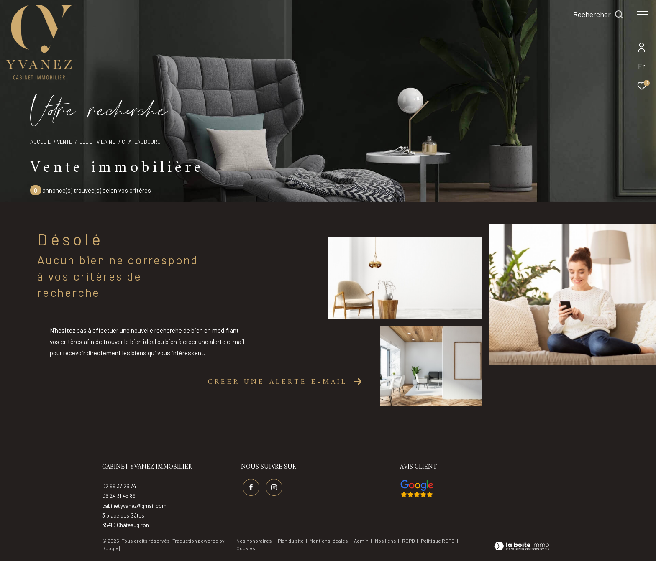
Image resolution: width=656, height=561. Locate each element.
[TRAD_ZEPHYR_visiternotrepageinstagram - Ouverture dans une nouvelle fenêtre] (274, 487)
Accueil (40, 142)
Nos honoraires (254, 540)
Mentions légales (329, 540)
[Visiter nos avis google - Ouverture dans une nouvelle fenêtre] (417, 488)
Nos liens (386, 540)
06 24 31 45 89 (119, 495)
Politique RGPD (438, 540)
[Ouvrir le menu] (642, 14)
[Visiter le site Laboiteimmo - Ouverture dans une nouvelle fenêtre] (521, 547)
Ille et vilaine (96, 142)
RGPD (409, 540)
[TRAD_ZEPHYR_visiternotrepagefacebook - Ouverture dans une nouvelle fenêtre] (251, 487)
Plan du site (291, 540)
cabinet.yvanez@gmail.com (134, 505)
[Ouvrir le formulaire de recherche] (598, 14)
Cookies (245, 548)
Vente (64, 142)
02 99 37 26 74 (119, 486)
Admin (361, 540)
